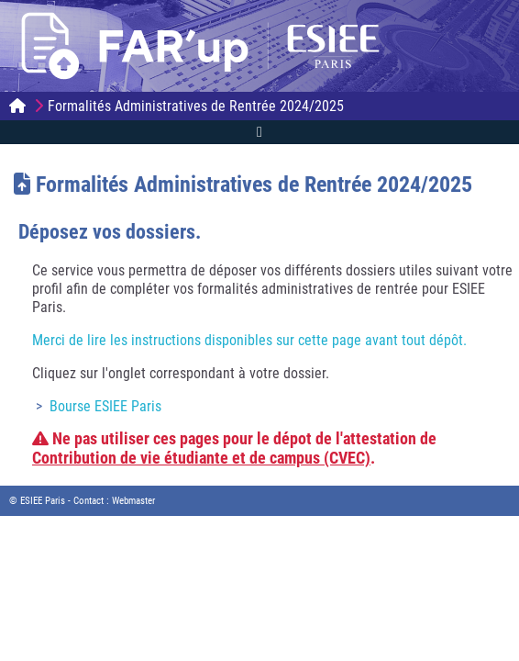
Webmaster (133, 501)
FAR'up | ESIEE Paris (210, 46)
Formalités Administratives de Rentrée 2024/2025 (196, 106)
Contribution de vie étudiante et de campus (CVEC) (201, 457)
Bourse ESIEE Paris (105, 406)
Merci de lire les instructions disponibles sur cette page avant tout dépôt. (249, 340)
